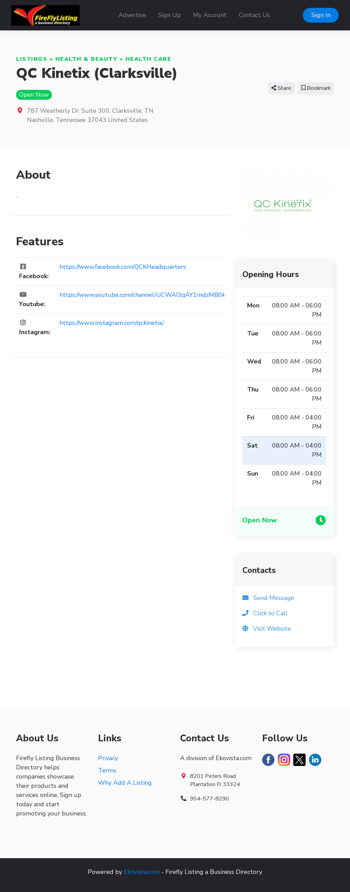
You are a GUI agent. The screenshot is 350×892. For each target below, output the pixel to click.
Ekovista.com (142, 872)
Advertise (132, 15)
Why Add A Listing (125, 783)
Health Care (148, 59)
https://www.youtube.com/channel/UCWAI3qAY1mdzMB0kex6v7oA (154, 295)
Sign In (321, 15)
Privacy (108, 758)
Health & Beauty (86, 59)
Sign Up (169, 15)
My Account (210, 15)
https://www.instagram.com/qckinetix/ (111, 323)
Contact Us (254, 15)
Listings (31, 59)
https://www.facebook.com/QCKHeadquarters (122, 267)
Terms (107, 770)
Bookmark (316, 88)
